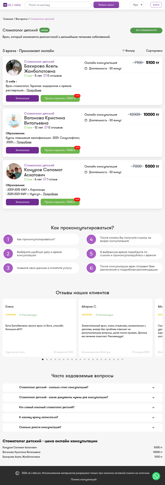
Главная (8, 19)
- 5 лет (33, 75)
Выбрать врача (106, 4)
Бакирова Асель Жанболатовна (41, 68)
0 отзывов (54, 75)
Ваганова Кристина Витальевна (44, 120)
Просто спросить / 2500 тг (62, 201)
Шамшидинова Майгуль (96, 352)
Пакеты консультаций (84, 479)
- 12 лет (33, 127)
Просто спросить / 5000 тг (62, 149)
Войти (156, 5)
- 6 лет (33, 179)
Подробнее (34, 90)
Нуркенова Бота (15, 352)
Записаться (22, 98)
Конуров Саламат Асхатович (43, 172)
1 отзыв (52, 179)
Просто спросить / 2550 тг (62, 97)
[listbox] (137, 5)
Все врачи (22, 19)
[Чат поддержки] (156, 476)
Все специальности (146, 30)
